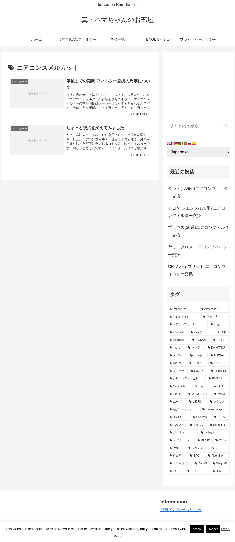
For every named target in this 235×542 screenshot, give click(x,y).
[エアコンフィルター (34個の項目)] (188, 324)
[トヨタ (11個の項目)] (220, 340)
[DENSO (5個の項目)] (218, 378)
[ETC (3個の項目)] (196, 455)
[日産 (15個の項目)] (219, 324)
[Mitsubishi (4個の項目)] (180, 386)
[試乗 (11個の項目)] (222, 332)
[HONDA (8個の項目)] (197, 363)
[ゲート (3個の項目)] (220, 448)
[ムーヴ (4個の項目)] (177, 401)
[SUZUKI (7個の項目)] (198, 371)
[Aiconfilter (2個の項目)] (218, 455)
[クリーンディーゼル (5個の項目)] (187, 378)
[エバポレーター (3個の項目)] (181, 440)
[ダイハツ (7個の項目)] (178, 371)
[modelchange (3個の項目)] (214, 409)
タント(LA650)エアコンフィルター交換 (198, 192)
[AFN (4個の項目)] (221, 386)
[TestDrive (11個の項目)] (178, 340)
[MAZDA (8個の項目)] (219, 355)
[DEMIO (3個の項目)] (204, 440)
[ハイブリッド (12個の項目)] (201, 332)
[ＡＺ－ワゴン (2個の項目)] (180, 463)
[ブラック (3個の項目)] (214, 432)
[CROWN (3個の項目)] (201, 417)
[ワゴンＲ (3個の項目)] (197, 448)
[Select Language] (198, 152)
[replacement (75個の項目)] (184, 317)
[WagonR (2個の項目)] (220, 463)
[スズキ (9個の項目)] (177, 355)
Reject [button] (213, 529)
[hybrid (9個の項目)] (176, 347)
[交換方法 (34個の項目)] (215, 317)
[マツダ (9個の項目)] (195, 347)
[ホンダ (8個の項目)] (177, 363)
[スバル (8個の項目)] (198, 355)
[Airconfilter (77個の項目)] (214, 309)
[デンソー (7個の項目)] (219, 363)
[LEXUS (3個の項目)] (197, 401)
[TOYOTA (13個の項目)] (178, 332)
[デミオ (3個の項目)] (221, 440)
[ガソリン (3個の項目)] (183, 432)
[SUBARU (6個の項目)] (219, 371)
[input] (198, 126)
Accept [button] (196, 529)
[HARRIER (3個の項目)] (179, 417)
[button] (225, 125)
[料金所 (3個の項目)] (177, 455)
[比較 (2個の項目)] (220, 471)
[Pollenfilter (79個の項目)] (183, 309)
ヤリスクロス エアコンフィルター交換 (197, 251)
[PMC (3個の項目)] (176, 448)
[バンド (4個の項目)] (176, 394)
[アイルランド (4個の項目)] (199, 394)
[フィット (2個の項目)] (197, 471)
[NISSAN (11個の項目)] (200, 340)
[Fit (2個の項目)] (176, 471)
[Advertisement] (198, 84)
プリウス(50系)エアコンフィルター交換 (198, 231)
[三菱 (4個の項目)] (202, 386)
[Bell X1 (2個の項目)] (201, 463)
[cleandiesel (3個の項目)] (219, 425)
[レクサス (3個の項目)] (218, 401)
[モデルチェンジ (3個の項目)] (183, 409)
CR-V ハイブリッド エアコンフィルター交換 (197, 270)
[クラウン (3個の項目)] (197, 425)
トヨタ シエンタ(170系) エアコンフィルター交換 (196, 212)
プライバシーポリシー (181, 510)
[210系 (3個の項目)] (220, 417)
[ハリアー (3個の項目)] (177, 425)
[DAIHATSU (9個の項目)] (217, 347)
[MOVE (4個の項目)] (220, 394)
